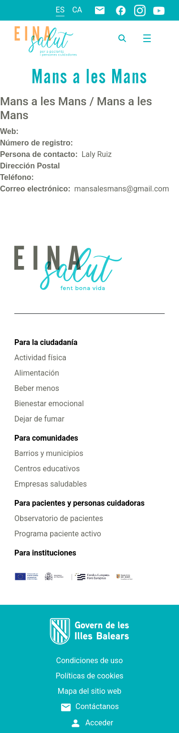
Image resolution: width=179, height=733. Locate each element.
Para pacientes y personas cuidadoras (79, 503)
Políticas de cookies (89, 675)
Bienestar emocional (49, 403)
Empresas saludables (50, 484)
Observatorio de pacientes (58, 518)
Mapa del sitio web (90, 691)
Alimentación (36, 373)
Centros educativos (47, 468)
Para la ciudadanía (45, 342)
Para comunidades (46, 438)
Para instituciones (45, 552)
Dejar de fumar (39, 418)
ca (77, 9)
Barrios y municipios (48, 453)
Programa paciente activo (57, 533)
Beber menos (36, 388)
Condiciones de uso (89, 660)
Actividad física (40, 357)
